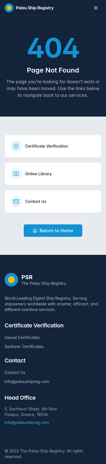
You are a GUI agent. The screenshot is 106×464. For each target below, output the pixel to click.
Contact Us (15, 372)
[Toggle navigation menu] (95, 8)
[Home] (29, 7)
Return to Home (53, 230)
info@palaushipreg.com (27, 381)
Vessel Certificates (22, 337)
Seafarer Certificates (24, 346)
